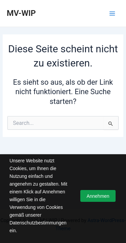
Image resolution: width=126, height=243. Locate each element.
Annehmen (98, 196)
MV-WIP (21, 13)
